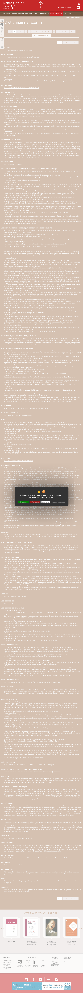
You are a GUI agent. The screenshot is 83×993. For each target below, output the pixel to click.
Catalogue (21, 13)
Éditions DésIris (13, 3)
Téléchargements (44, 13)
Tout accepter (23, 502)
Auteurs (36, 13)
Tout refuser (34, 502)
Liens (70, 13)
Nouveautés (6, 13)
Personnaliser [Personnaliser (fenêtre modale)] (45, 502)
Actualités (14, 13)
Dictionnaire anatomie (56, 13)
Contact (66, 13)
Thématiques (28, 13)
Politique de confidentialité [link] (58, 502)
